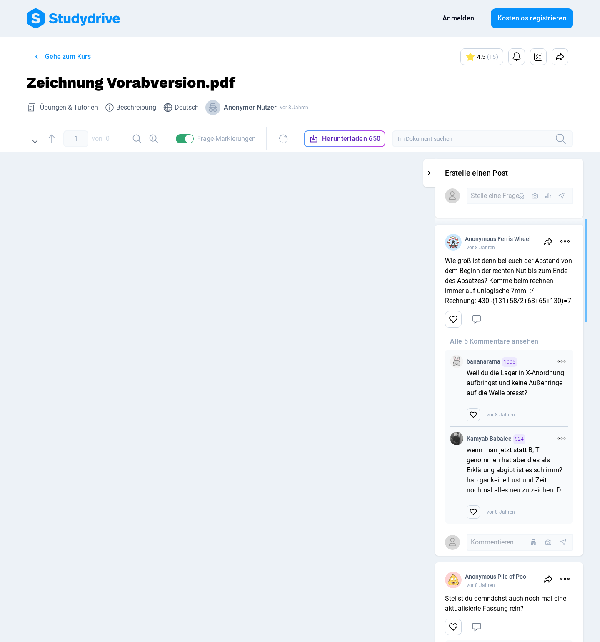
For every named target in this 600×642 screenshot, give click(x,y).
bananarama (543, 362)
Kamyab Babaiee (547, 439)
